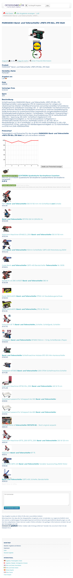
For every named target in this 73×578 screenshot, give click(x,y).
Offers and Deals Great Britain (12, 565)
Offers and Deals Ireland (11, 567)
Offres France (8, 572)
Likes (5, 550)
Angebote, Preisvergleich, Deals (13, 560)
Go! (47, 5)
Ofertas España (9, 570)
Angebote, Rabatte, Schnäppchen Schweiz (16, 563)
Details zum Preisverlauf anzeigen (51, 166)
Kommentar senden (12, 508)
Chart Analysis (7, 574)
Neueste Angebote (8, 552)
